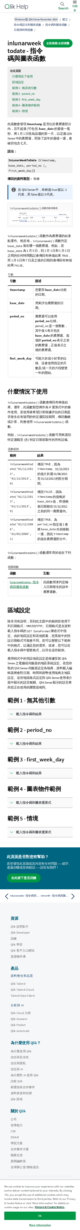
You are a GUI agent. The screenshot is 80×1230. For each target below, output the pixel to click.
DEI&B (15, 1137)
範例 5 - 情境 (20, 111)
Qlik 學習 (16, 944)
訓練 (14, 938)
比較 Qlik (16, 1081)
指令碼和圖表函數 (56, 25)
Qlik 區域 (16, 1099)
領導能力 (17, 1125)
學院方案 (17, 1143)
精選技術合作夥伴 (23, 1087)
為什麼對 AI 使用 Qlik (24, 1075)
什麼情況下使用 (22, 76)
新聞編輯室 (18, 1161)
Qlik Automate (20, 1031)
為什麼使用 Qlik (21, 1051)
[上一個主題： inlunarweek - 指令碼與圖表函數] (21, 896)
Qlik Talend (18, 984)
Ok (40, 1216)
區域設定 (18, 82)
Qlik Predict (18, 1025)
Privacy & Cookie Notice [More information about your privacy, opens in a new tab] (50, 1207)
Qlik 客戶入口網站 (23, 950)
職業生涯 (17, 1155)
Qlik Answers (19, 1019)
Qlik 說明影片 (19, 926)
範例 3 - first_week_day (26, 99)
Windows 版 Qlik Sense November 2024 (36, 19)
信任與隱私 (18, 1063)
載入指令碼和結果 (29, 714)
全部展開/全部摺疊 (57, 43)
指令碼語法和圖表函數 (27, 25)
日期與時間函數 (23, 30)
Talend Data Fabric (23, 996)
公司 (14, 1119)
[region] (40, 1205)
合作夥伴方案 (20, 1149)
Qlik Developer (20, 932)
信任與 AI (17, 1069)
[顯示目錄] (8, 19)
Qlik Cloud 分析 (21, 1013)
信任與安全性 (20, 1057)
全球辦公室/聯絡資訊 (25, 1167)
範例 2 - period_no (23, 94)
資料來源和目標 (21, 1093)
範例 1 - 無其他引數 (24, 88)
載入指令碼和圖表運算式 (33, 803)
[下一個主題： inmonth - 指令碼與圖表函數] (59, 896)
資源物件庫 (18, 956)
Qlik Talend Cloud (22, 990)
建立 (65, 19)
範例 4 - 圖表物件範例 (26, 105)
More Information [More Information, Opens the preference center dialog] (40, 1225)
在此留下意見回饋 (23, 878)
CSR (13, 1131)
